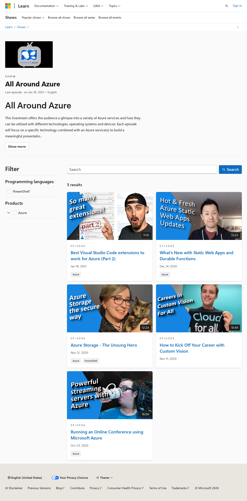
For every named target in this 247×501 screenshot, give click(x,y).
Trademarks (179, 488)
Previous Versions (39, 488)
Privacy (94, 488)
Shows (22, 27)
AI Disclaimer (13, 488)
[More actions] (238, 27)
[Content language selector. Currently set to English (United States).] (25, 477)
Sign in (237, 5)
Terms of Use (157, 488)
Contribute (77, 488)
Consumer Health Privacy (124, 488)
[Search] (142, 169)
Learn (9, 27)
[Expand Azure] (8, 213)
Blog (59, 488)
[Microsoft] (8, 6)
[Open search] (226, 6)
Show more (17, 146)
